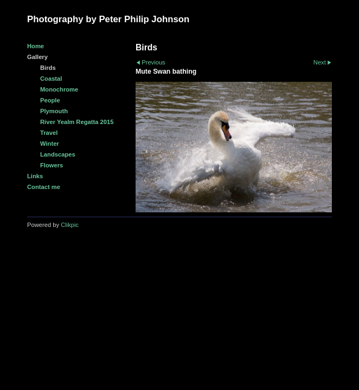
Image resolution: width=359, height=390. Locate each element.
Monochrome (59, 89)
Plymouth (54, 111)
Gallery (37, 57)
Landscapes (57, 154)
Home (35, 46)
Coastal (51, 78)
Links (35, 176)
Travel (48, 132)
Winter (49, 143)
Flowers (51, 165)
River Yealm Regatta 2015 (76, 122)
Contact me (43, 187)
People (50, 100)
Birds (48, 67)
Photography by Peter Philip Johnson (108, 19)
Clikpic (70, 225)
